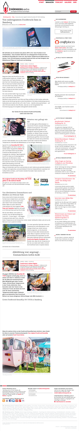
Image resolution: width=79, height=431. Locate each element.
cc (3, 49)
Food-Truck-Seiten (18, 335)
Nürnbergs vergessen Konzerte (29, 416)
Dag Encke (57, 405)
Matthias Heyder (43, 407)
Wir (75, 2)
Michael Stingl (65, 407)
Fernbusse (21, 413)
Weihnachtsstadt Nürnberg (55, 417)
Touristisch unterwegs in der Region (28, 417)
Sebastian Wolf (15, 408)
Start (41, 2)
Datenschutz (6, 424)
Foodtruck (29, 177)
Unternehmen (31, 423)
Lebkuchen (41, 414)
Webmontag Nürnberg (42, 417)
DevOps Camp (10, 413)
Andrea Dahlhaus (27, 405)
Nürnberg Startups (6, 416)
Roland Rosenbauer (7, 408)
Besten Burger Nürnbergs (26, 412)
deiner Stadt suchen (60, 47)
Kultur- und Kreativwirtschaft (32, 414)
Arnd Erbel (34, 405)
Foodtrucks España (32, 239)
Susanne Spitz (37, 408)
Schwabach (36, 67)
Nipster (46, 414)
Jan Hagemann (70, 405)
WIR (25, 423)
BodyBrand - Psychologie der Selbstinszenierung (44, 412)
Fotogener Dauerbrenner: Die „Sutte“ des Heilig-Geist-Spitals (65, 180)
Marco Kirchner (18, 407)
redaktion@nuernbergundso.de (62, 393)
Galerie (68, 2)
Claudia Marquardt (50, 405)
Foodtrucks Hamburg (49, 413)
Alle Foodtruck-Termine (32, 71)
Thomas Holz (5, 409)
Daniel (19, 394)
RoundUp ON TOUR (17, 145)
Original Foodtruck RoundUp (52, 416)
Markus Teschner (34, 407)
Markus (4, 395)
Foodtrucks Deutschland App (37, 413)
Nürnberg (22, 67)
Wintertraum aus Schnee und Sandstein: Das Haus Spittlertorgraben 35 (65, 215)
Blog (13, 17)
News (8, 423)
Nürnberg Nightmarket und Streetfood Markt (65, 414)
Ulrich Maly (12, 409)
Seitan (20, 149)
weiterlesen (72, 175)
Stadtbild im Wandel (14, 417)
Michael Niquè (57, 407)
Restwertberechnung (64, 416)
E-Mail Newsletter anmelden (62, 401)
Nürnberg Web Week (17, 416)
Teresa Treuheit (61, 408)
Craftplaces (60, 51)
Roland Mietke (72, 407)
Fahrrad (16, 413)
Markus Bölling (26, 407)
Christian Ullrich (41, 405)
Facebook (42, 239)
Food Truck (26, 413)
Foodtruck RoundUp (36, 162)
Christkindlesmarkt (60, 412)
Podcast (59, 2)
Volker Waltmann (19, 409)
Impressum (39, 423)
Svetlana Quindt (53, 408)
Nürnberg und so (7, 17)
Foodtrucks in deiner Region (28, 66)
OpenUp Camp (41, 416)
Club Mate (68, 412)
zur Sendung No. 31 (70, 153)
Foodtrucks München (60, 413)
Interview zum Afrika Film (64, 198)
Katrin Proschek (10, 407)
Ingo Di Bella (64, 405)
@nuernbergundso (44, 388)
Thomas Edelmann (69, 408)
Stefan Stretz (23, 408)
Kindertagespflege (20, 414)
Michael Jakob (50, 407)
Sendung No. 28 (72, 110)
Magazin (50, 2)
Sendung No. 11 (72, 86)
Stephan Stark (30, 408)
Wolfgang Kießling (28, 409)
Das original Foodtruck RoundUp (38, 333)
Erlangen (30, 67)
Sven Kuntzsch (45, 408)
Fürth (26, 67)
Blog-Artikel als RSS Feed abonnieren (65, 31)
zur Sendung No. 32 (70, 136)
